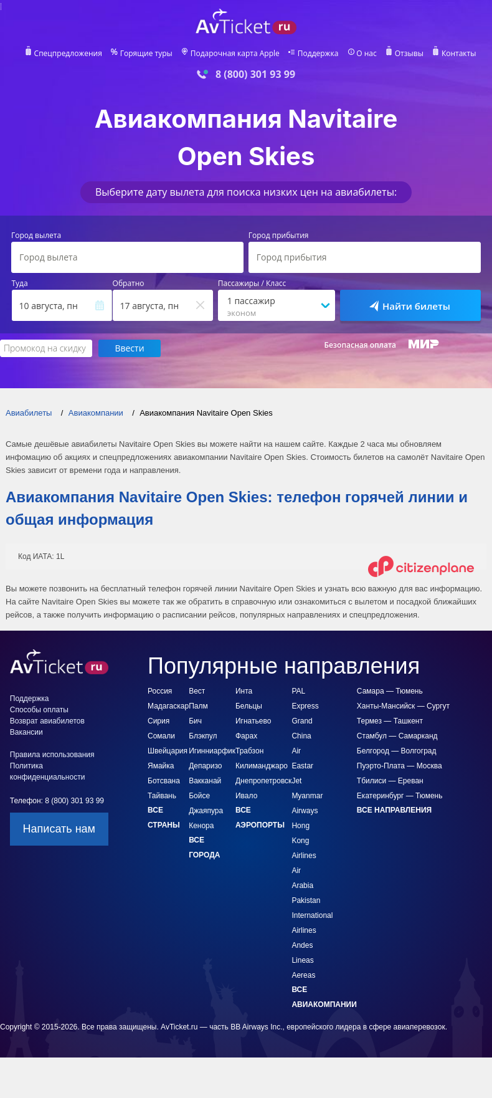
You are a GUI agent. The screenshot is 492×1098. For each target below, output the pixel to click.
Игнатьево (253, 721)
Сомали (161, 736)
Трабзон (249, 751)
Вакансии (26, 732)
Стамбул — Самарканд (397, 736)
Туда (20, 283)
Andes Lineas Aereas (303, 961)
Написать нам (59, 829)
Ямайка (161, 766)
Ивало (246, 796)
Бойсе (199, 796)
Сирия (158, 721)
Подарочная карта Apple (235, 54)
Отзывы (410, 54)
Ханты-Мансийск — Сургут (403, 706)
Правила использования (52, 755)
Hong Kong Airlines (303, 841)
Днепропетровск (263, 781)
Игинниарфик (212, 751)
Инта (243, 691)
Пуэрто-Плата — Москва (399, 766)
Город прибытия (278, 235)
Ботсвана (164, 781)
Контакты (460, 54)
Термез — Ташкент (390, 721)
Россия (160, 691)
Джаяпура (206, 811)
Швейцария (167, 751)
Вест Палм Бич (198, 706)
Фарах (246, 736)
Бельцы (248, 706)
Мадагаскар (168, 706)
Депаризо (205, 766)
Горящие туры (145, 54)
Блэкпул (203, 736)
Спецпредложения (66, 54)
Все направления (394, 810)
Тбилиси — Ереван (390, 781)
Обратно (128, 283)
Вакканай (205, 781)
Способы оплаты (39, 710)
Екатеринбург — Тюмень (400, 796)
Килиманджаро (261, 766)
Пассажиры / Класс (252, 283)
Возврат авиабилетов (47, 721)
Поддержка (318, 54)
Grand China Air (301, 736)
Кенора (201, 826)
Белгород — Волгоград (397, 751)
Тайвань (162, 796)
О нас (367, 54)
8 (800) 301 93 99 (255, 74)
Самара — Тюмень (390, 691)
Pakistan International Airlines (312, 916)
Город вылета (36, 235)
